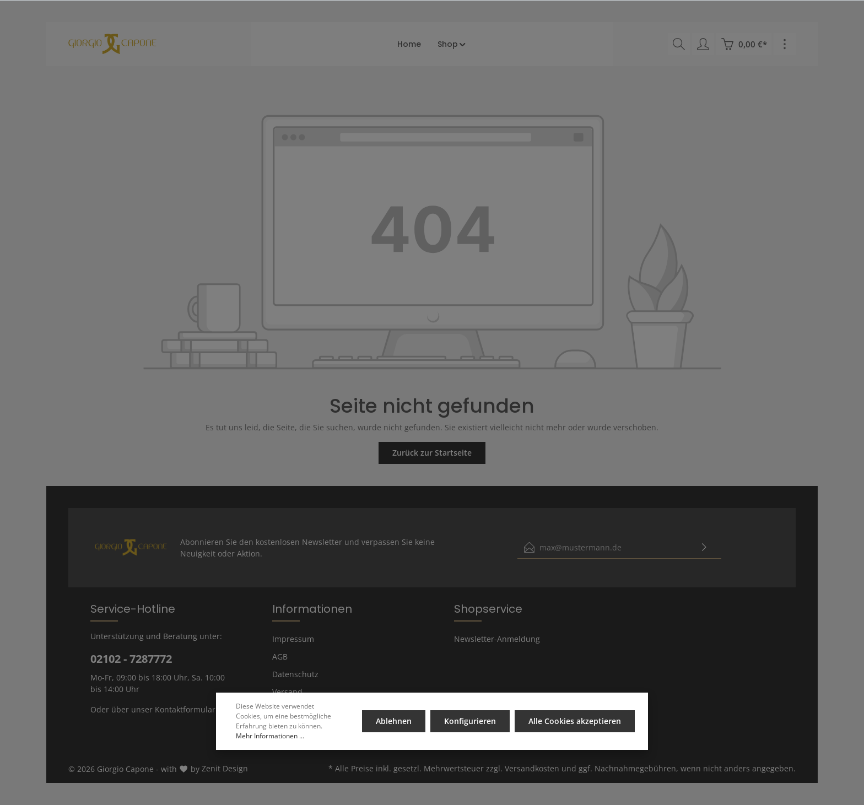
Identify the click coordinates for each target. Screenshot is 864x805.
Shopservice (488, 609)
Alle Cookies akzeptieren (574, 721)
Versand (287, 692)
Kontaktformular (185, 709)
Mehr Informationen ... (270, 736)
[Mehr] (785, 44)
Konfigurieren (470, 721)
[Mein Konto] (703, 44)
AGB (280, 656)
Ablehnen (395, 721)
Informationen (312, 609)
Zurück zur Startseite (432, 452)
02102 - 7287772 (131, 658)
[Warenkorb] (743, 44)
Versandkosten (532, 768)
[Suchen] (679, 44)
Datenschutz (295, 674)
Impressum (293, 639)
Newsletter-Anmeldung (497, 639)
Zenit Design (225, 768)
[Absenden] (704, 547)
